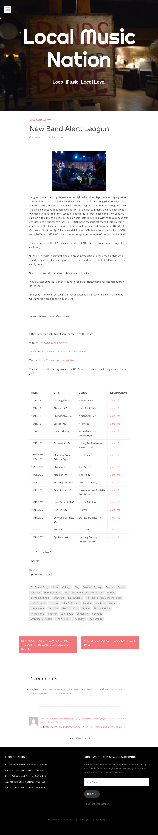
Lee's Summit (38, 603)
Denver (110, 587)
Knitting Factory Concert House (104, 597)
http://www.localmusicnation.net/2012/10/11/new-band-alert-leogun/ (83, 726)
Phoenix (52, 613)
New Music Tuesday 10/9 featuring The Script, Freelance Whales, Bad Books (45, 644)
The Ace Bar (62, 618)
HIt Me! (91, 794)
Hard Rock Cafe (52, 592)
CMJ (77, 587)
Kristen (59, 137)
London (87, 603)
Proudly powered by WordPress (61, 819)
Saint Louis (67, 613)
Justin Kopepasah (102, 819)
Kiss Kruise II (75, 597)
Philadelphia (37, 613)
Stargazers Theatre (41, 618)
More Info (114, 400)
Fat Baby (35, 592)
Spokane (97, 613)
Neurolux (53, 608)
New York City (70, 608)
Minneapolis (37, 608)
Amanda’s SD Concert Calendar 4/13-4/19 (25, 787)
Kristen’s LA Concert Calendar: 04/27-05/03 (26, 764)
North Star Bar (102, 608)
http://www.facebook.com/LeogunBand (63, 351)
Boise (55, 587)
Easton (121, 587)
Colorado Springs (92, 587)
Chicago (66, 587)
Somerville (83, 613)
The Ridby (78, 618)
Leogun (53, 603)
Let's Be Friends (70, 603)
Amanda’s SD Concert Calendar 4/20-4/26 (25, 781)
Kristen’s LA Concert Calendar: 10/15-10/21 (110, 642)
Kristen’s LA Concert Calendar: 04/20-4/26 (25, 776)
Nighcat (85, 608)
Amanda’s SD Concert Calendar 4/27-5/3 (24, 770)
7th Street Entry (39, 587)
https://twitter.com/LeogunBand (57, 360)
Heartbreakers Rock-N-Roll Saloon (84, 592)
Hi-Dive (111, 592)
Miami (112, 603)
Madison (100, 603)
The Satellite (95, 618)
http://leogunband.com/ (53, 342)
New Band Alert (40, 120)
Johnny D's (58, 597)
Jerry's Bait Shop (39, 597)
